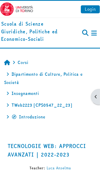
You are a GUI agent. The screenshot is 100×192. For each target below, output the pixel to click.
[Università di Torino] (16, 8)
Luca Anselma (59, 168)
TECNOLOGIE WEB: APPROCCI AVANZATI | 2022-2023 (46, 150)
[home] (33, 31)
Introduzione (28, 117)
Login (90, 9)
